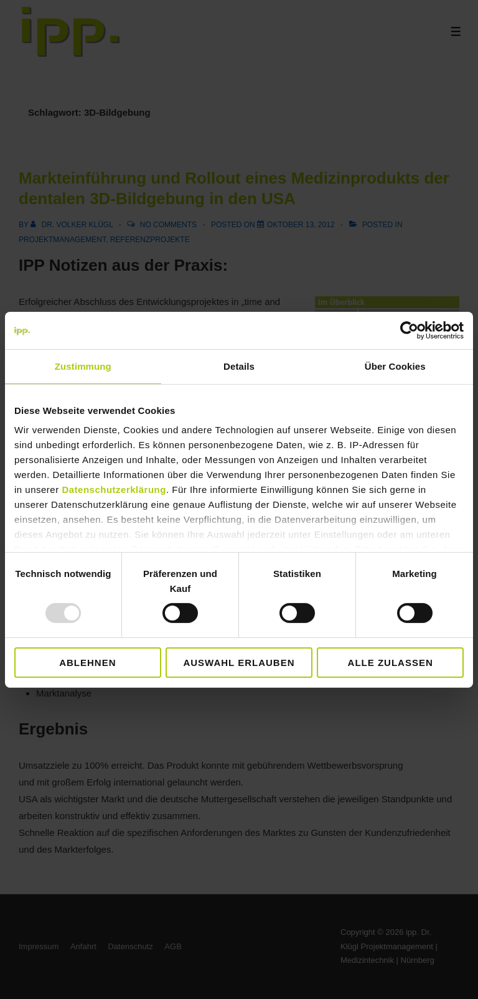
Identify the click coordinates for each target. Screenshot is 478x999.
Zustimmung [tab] (83, 365)
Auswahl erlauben (238, 662)
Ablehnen (87, 662)
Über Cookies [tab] (395, 365)
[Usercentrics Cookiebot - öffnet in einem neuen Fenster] (409, 330)
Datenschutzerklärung (114, 489)
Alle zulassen (390, 662)
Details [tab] (239, 365)
